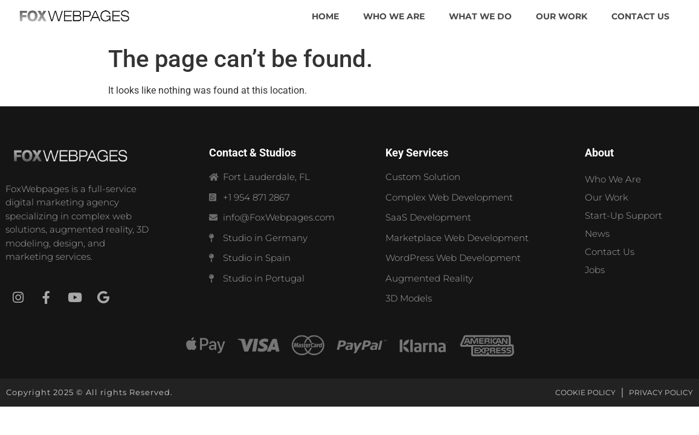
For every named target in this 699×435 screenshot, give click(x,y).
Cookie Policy (585, 392)
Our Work (606, 197)
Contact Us (609, 251)
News (597, 233)
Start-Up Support (623, 215)
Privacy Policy (661, 392)
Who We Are (613, 179)
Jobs (595, 270)
